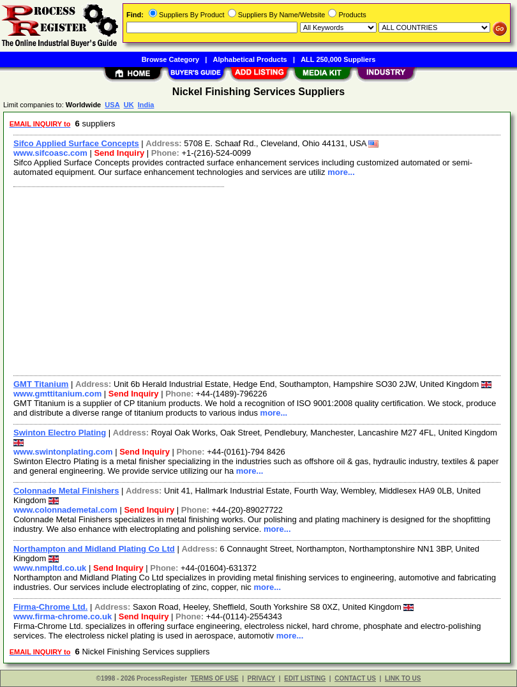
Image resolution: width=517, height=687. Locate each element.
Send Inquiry (119, 153)
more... (341, 172)
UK (129, 105)
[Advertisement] (254, 279)
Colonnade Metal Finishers (66, 490)
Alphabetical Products (250, 59)
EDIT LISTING (305, 678)
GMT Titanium (40, 384)
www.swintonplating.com (63, 452)
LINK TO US (403, 678)
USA (112, 105)
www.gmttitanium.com (57, 393)
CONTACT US (355, 678)
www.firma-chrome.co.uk (62, 616)
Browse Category (170, 59)
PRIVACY (262, 678)
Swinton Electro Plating (59, 432)
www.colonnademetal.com (65, 510)
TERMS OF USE (215, 678)
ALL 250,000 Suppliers (338, 59)
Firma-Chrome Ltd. (50, 607)
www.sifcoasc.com (50, 153)
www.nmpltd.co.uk (49, 568)
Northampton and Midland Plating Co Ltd (94, 549)
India (146, 105)
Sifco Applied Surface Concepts (76, 143)
